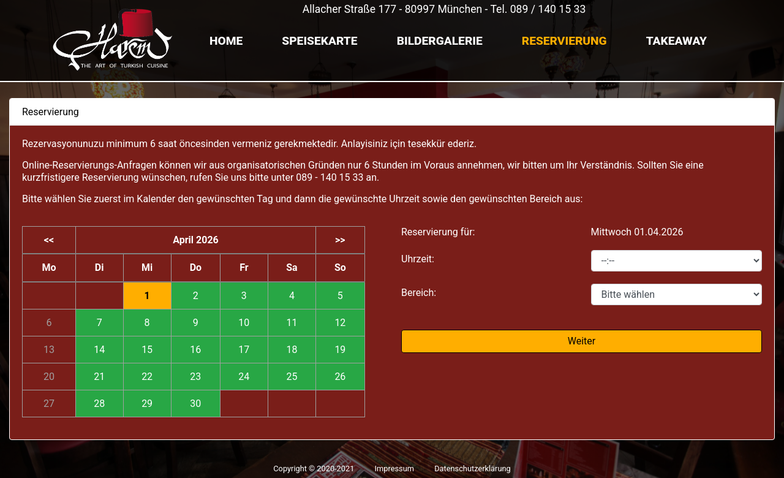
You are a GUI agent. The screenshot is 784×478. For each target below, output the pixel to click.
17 (243, 349)
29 (147, 403)
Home (226, 41)
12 (339, 322)
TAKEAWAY (676, 41)
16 (195, 349)
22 (147, 376)
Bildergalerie (440, 41)
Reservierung (564, 41)
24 (243, 376)
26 (339, 376)
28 (99, 403)
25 (291, 376)
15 (147, 349)
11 (291, 322)
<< (49, 240)
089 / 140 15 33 (548, 9)
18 (291, 349)
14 (99, 349)
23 (195, 376)
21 (99, 376)
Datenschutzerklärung (472, 468)
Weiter (581, 341)
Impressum (394, 468)
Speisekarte (319, 41)
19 (339, 349)
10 (243, 322)
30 (195, 403)
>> (340, 240)
